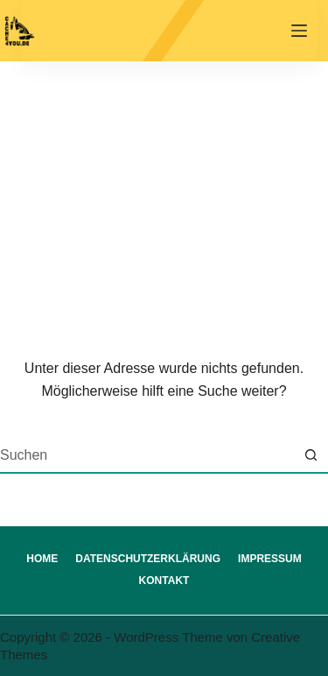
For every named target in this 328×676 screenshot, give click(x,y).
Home (42, 559)
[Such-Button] (310, 455)
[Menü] (299, 31)
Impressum (270, 559)
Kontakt (164, 580)
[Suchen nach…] (146, 455)
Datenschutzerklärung (147, 559)
